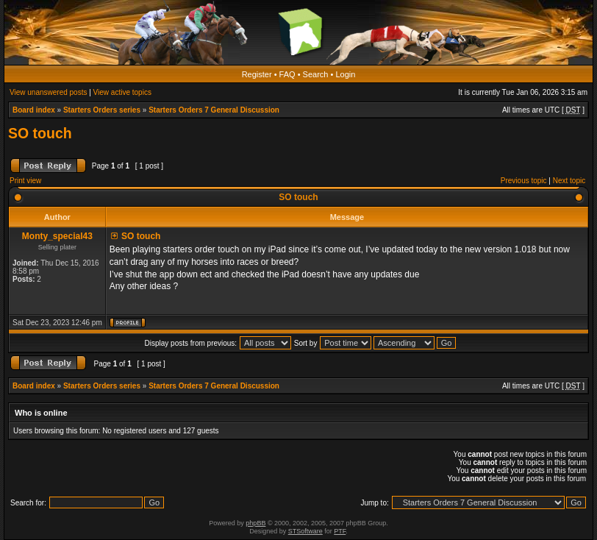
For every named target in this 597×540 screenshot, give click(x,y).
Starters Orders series (101, 110)
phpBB (255, 523)
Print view (25, 181)
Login (345, 74)
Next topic (569, 181)
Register (257, 74)
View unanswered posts (48, 92)
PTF (340, 531)
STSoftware (305, 531)
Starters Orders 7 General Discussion (214, 110)
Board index (33, 110)
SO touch (40, 133)
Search (316, 74)
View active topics (122, 92)
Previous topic (524, 181)
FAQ (287, 74)
